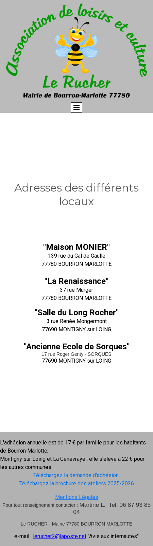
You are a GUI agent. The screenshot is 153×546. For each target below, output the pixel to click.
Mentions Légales (76, 497)
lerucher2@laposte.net (59, 536)
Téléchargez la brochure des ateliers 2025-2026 (76, 483)
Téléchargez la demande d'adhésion (76, 475)
